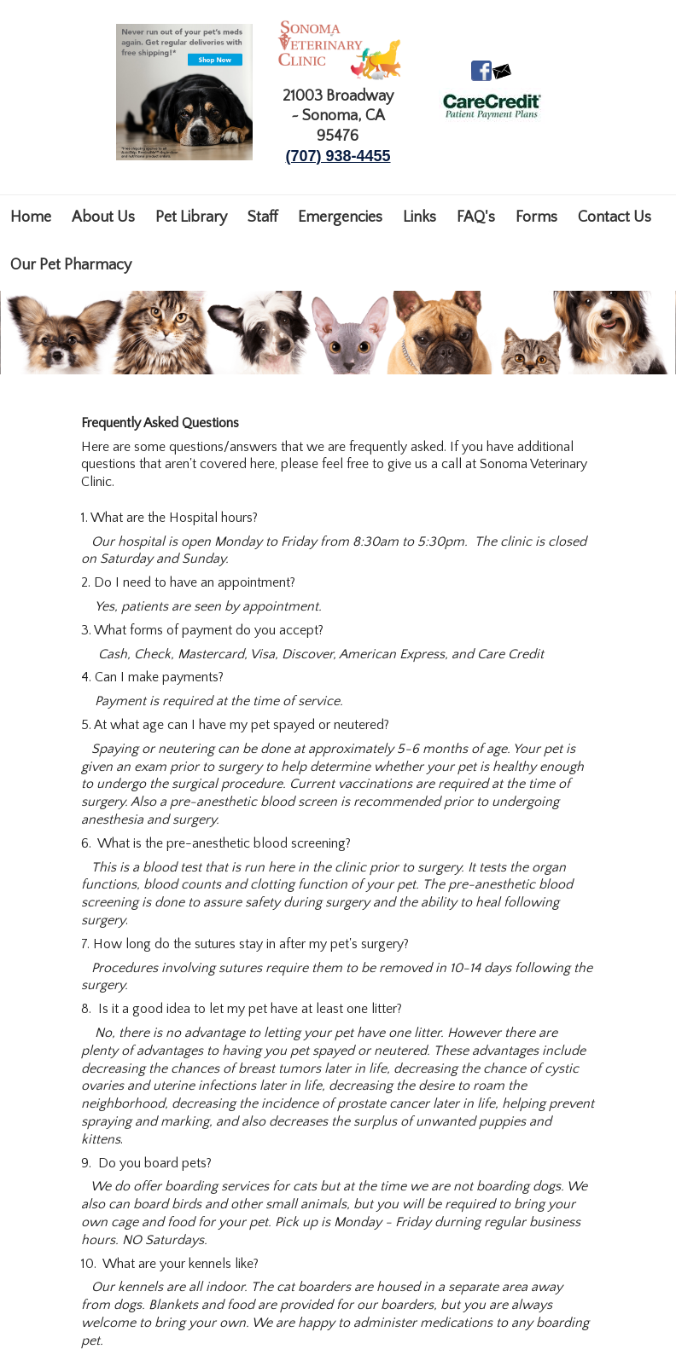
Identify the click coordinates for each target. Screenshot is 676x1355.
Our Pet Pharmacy (70, 265)
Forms (536, 217)
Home (30, 217)
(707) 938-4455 (337, 156)
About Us (103, 217)
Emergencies (340, 217)
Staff (262, 217)
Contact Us (614, 217)
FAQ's (476, 217)
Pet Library (191, 217)
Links (419, 217)
